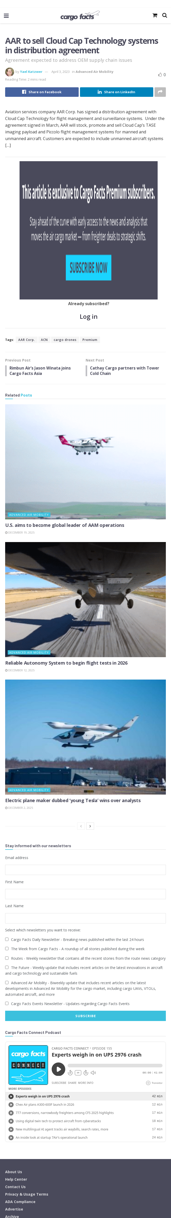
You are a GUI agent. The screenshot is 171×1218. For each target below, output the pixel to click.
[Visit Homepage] (80, 15)
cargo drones (65, 244)
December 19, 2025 (19, 438)
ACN (44, 244)
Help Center (16, 1081)
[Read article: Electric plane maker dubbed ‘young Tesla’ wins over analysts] (85, 642)
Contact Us (15, 1088)
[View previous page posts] (81, 731)
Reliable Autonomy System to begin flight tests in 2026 (66, 568)
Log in (89, 221)
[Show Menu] (6, 15)
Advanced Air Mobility (94, 71)
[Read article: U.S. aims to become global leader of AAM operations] (85, 367)
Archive (12, 1118)
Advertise (14, 1111)
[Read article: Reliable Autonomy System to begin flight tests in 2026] (85, 505)
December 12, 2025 (19, 576)
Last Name (14, 809)
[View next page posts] (90, 731)
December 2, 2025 (19, 713)
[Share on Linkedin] (117, 92)
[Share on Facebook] (42, 92)
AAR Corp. (26, 244)
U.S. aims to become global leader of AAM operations (64, 431)
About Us (13, 1073)
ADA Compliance (20, 1103)
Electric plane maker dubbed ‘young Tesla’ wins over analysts (72, 706)
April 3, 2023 (60, 71)
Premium (90, 244)
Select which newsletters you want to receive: (43, 833)
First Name (14, 786)
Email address (16, 763)
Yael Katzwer (31, 71)
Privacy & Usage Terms (26, 1096)
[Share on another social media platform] (160, 92)
